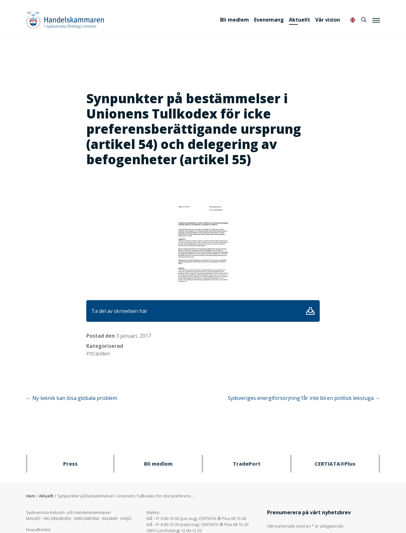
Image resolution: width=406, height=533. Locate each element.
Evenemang (269, 19)
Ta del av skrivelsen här (119, 310)
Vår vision (327, 19)
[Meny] (376, 20)
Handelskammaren (65, 20)
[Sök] (363, 20)
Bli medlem (234, 19)
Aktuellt (299, 19)
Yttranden (98, 353)
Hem (30, 496)
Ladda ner (310, 311)
